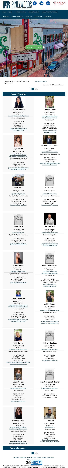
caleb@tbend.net (50, 427)
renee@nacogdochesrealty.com (18, 305)
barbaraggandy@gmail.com (50, 116)
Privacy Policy (50, 457)
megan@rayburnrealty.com (18, 388)
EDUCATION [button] (38, 16)
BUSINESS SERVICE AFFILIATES (50, 12)
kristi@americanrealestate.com (18, 349)
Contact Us (28, 16)
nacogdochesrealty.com (18, 321)
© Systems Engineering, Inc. (34, 460)
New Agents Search (41, 81)
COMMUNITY (6, 16)
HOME (4, 12)
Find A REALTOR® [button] (34, 47)
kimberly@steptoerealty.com (50, 349)
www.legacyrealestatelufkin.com (18, 443)
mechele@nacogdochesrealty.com (18, 319)
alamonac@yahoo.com (49, 130)
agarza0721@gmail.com (18, 194)
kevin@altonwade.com (49, 284)
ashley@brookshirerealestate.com (50, 310)
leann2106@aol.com (18, 232)
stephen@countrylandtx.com (50, 232)
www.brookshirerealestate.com (50, 323)
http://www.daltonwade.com (50, 273)
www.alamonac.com (50, 132)
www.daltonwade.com (49, 286)
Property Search (21, 12)
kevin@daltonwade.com (50, 271)
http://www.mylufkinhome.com (18, 429)
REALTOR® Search (34, 12)
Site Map (44, 457)
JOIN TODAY (48, 16)
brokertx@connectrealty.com (49, 388)
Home (34, 457)
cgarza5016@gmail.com (50, 194)
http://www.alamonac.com (49, 118)
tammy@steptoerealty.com (50, 360)
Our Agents (16, 457)
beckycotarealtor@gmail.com (18, 129)
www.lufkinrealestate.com (18, 169)
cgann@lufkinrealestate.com (18, 155)
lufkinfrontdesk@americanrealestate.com (18, 362)
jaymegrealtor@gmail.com (18, 271)
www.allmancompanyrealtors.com (50, 442)
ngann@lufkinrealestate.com (50, 152)
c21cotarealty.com (18, 130)
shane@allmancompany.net (50, 440)
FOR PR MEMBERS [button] (17, 16)
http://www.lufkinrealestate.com (18, 156)
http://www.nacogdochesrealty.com (18, 307)
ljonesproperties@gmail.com (18, 205)
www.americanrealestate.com (18, 364)
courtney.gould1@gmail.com (18, 427)
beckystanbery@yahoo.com (18, 442)
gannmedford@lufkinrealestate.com (18, 168)
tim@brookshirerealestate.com (50, 321)
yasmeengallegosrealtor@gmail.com (18, 116)
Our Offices (23, 457)
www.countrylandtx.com (50, 245)
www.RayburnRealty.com (18, 401)
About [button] (11, 12)
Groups (39, 457)
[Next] (37, 89)
